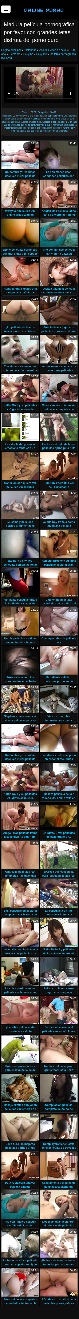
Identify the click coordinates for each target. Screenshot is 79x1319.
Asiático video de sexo (53, 49)
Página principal (11, 49)
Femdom (14, 54)
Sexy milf (41, 54)
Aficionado (30, 49)
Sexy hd (28, 54)
